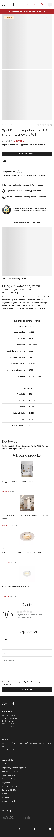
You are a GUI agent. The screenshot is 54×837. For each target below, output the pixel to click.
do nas (27, 175)
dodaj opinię (27, 689)
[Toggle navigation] (50, 5)
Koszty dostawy (8, 775)
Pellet (23, 278)
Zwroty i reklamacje (10, 771)
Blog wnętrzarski (8, 801)
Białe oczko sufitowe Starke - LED (15, 586)
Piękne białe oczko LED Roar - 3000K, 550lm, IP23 (21, 553)
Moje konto (6, 797)
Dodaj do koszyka (27, 154)
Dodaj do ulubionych (47, 17)
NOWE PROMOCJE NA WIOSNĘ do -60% (26, 11)
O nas (4, 794)
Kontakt (5, 764)
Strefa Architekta (9, 790)
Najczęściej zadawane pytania (14, 768)
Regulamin (6, 782)
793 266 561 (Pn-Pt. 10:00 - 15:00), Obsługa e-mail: (22, 743)
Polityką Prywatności (9, 684)
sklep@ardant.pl (9, 750)
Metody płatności (9, 779)
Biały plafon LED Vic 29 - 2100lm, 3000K (17, 482)
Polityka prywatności (10, 786)
